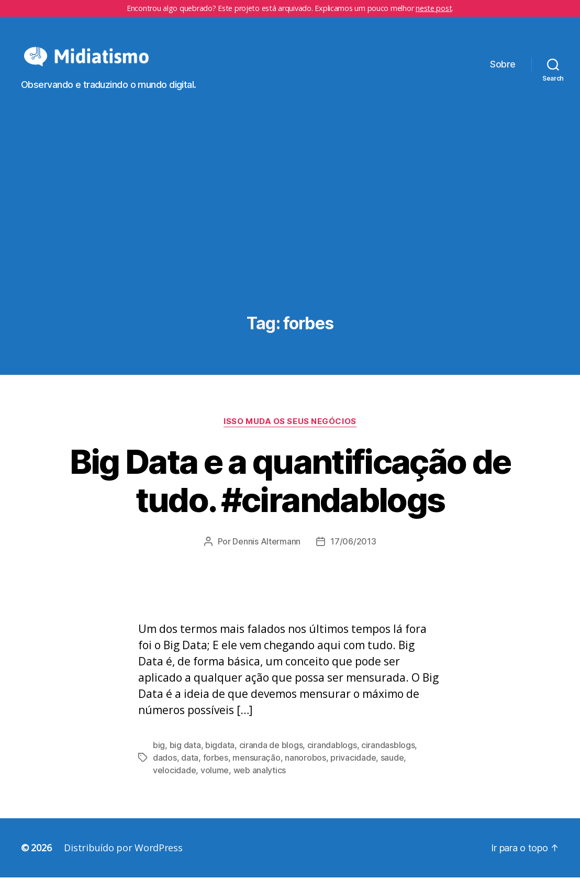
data (189, 770)
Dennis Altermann (266, 553)
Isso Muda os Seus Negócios (290, 433)
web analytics (259, 782)
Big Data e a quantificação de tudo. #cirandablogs (290, 492)
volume (214, 782)
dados (165, 770)
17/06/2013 (353, 553)
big (159, 757)
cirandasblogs (388, 757)
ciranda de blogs (271, 757)
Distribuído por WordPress (123, 860)
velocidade (174, 782)
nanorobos (305, 770)
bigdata (220, 757)
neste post (434, 8)
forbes (215, 770)
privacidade (353, 770)
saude (392, 770)
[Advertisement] (290, 237)
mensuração (256, 770)
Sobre (503, 70)
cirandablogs (332, 757)
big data (185, 757)
